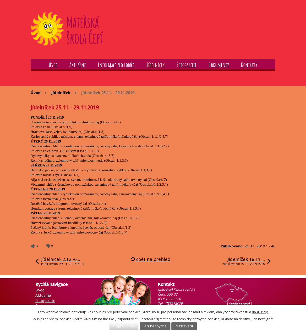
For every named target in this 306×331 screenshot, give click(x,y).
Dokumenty (218, 65)
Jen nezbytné (155, 326)
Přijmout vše (124, 326)
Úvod (53, 65)
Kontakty (249, 65)
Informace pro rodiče (116, 65)
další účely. (260, 312)
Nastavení (184, 326)
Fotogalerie (187, 65)
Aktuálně (77, 65)
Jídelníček (155, 65)
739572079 (174, 303)
